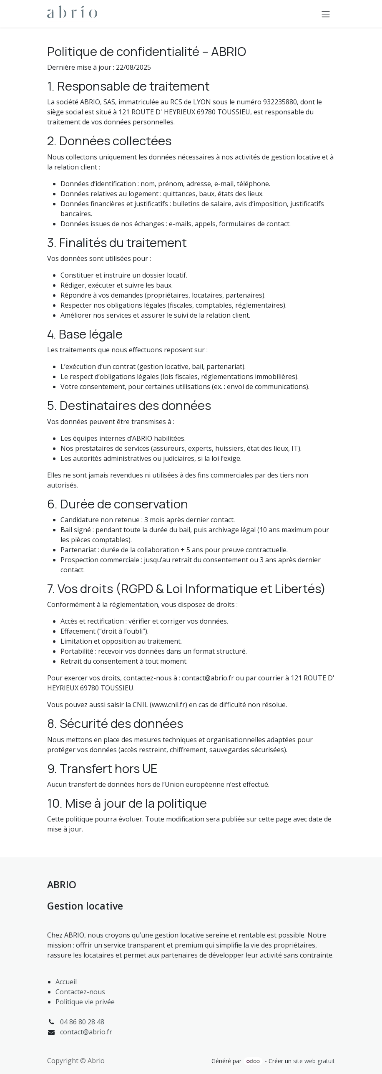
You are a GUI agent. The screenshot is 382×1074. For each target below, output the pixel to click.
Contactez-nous (80, 991)
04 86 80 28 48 (82, 1021)
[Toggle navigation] (326, 13)
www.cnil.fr (168, 704)
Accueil (66, 981)
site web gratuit (314, 1061)
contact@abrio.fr (86, 1031)
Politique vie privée (85, 1001)
